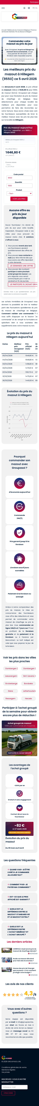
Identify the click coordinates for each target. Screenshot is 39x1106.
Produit (19, 190)
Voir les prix (18, 199)
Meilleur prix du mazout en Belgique (18, 30)
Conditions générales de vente (14, 1067)
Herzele (28, 698)
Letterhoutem (29, 691)
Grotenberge (11, 683)
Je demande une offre (21, 266)
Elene (10, 691)
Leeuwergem (11, 676)
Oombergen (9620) (29, 668)
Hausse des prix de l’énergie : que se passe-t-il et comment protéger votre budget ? (24, 970)
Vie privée (6, 1072)
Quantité (18, 182)
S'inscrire (8, 1093)
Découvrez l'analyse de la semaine (19, 832)
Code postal (18, 174)
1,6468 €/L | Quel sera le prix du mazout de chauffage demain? (25, 950)
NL (36, 8)
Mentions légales (8, 1070)
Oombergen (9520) (11, 668)
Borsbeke (28, 683)
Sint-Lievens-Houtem (29, 676)
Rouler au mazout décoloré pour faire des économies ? (23, 960)
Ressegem (10, 698)
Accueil (4, 30)
